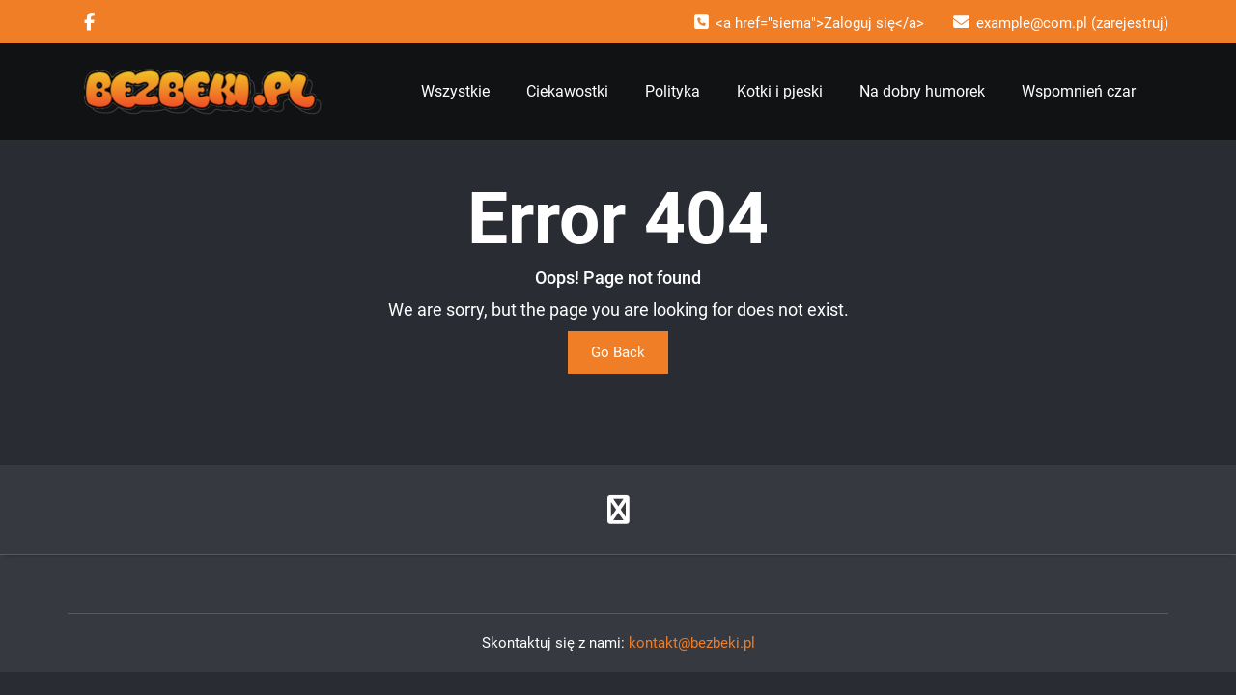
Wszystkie (455, 91)
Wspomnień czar (1079, 91)
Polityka (672, 91)
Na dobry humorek (922, 91)
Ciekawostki (567, 91)
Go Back (618, 352)
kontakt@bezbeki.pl (692, 643)
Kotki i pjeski (780, 91)
